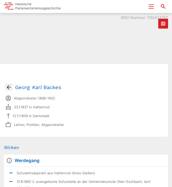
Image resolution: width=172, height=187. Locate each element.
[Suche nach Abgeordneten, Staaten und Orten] (163, 6)
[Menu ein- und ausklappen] (151, 6)
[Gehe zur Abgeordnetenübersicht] (8, 87)
